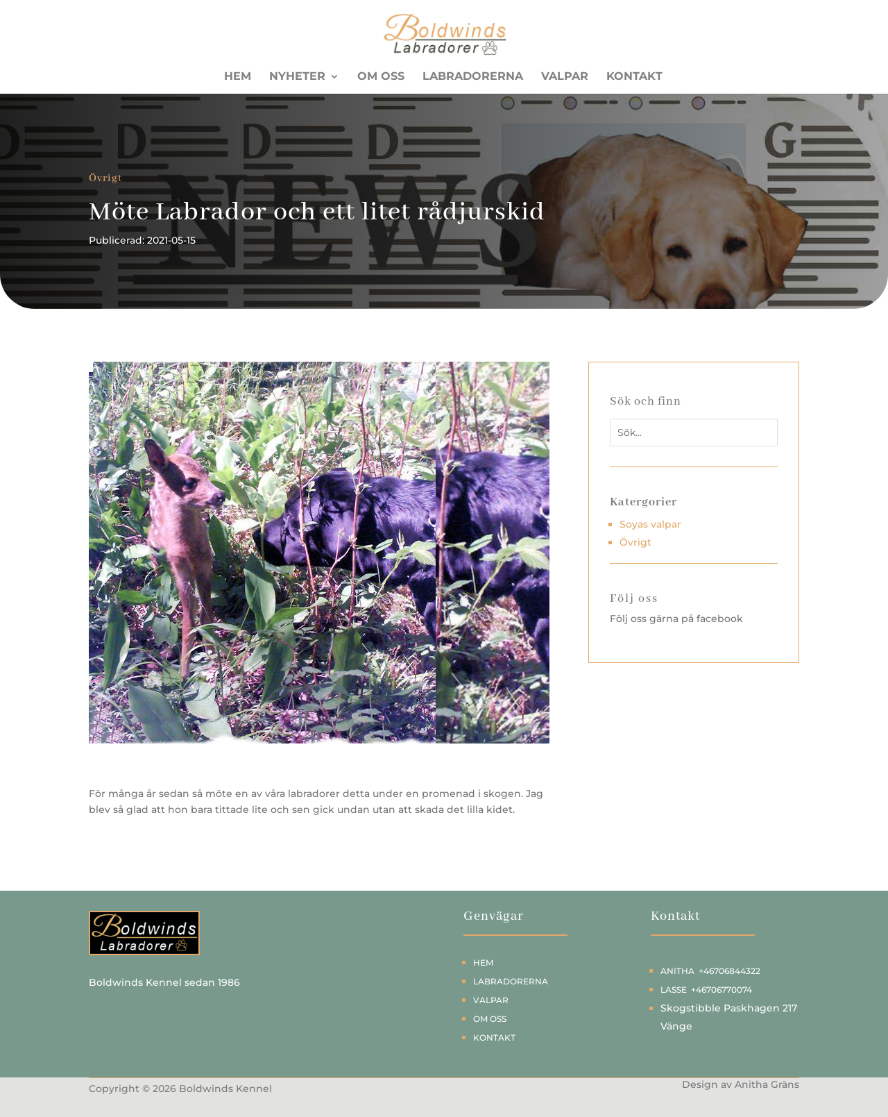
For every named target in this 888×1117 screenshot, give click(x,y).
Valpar (564, 77)
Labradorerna (472, 77)
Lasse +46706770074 (706, 989)
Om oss (380, 77)
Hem (237, 77)
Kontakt (634, 77)
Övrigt (105, 178)
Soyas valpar (650, 524)
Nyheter (297, 77)
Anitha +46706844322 (710, 971)
